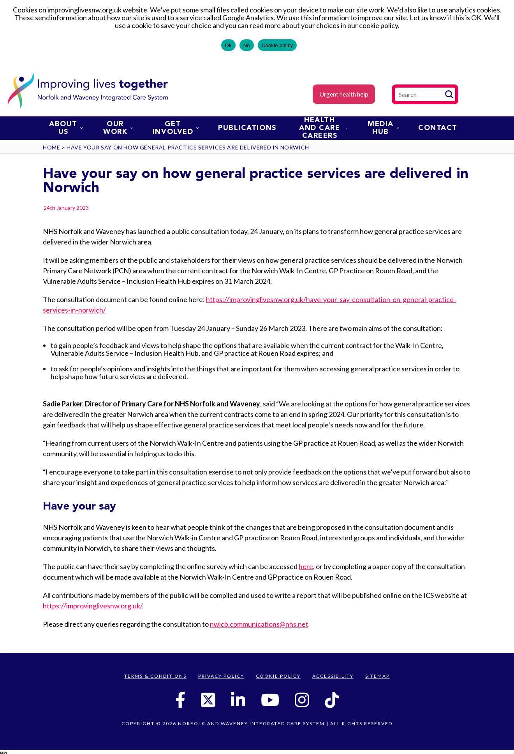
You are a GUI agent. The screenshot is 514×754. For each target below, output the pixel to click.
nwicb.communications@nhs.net (259, 624)
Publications (247, 128)
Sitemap (377, 676)
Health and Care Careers (323, 128)
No (246, 45)
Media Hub (383, 128)
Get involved (176, 128)
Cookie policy (277, 45)
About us (66, 128)
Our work (118, 128)
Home (51, 147)
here (306, 566)
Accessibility (333, 676)
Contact (438, 128)
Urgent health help (343, 94)
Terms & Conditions (155, 676)
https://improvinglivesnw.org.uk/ (92, 605)
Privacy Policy (221, 676)
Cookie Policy (278, 676)
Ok (228, 45)
